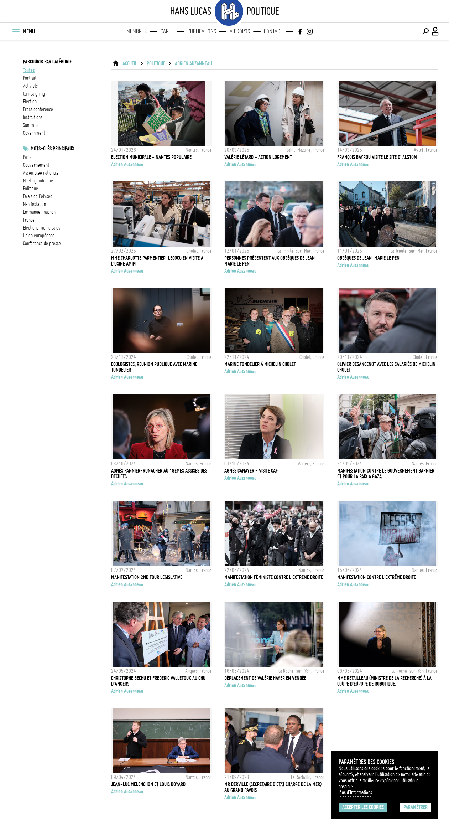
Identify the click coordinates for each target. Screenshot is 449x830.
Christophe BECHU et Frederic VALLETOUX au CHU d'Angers (158, 681)
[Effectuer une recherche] (425, 31)
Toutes (29, 70)
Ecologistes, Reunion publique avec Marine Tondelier (154, 367)
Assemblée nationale (41, 173)
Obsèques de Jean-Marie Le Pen (368, 258)
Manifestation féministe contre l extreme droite (273, 577)
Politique (30, 188)
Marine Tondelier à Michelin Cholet (260, 364)
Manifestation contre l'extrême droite (376, 577)
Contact (273, 31)
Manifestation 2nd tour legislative (146, 577)
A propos (240, 31)
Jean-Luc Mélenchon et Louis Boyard (148, 784)
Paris (27, 157)
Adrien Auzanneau (193, 63)
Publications (202, 31)
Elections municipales (41, 228)
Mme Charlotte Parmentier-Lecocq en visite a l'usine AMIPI (157, 261)
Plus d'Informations (355, 792)
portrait (29, 78)
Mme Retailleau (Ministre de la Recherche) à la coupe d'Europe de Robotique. (384, 681)
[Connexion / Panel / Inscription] (435, 31)
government (34, 133)
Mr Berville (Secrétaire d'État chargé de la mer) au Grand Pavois (273, 787)
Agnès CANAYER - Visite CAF (251, 471)
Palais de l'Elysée (37, 196)
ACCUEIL (129, 63)
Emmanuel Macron (39, 212)
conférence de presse (42, 243)
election (30, 101)
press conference (38, 109)
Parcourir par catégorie (47, 61)
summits (30, 125)
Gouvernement (36, 165)
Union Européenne (39, 235)
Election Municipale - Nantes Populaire (151, 157)
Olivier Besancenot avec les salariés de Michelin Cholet (386, 367)
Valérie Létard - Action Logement (258, 157)
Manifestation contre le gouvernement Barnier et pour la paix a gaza (385, 473)
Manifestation (34, 204)
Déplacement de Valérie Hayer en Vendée (265, 678)
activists (30, 86)
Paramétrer (415, 807)
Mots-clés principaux (52, 148)
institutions (32, 117)
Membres (136, 31)
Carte (167, 31)
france (29, 220)
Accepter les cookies (363, 807)
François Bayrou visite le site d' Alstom (377, 157)
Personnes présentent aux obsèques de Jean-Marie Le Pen (270, 261)
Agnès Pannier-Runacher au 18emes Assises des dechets (159, 473)
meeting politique (38, 180)
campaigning (34, 94)
